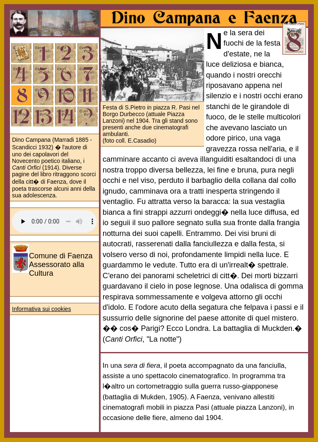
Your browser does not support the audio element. (54, 221)
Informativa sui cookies (41, 309)
